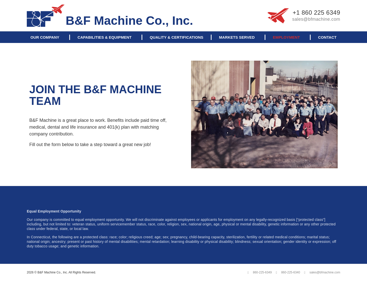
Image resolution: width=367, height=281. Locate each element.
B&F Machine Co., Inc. (129, 20)
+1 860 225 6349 (316, 12)
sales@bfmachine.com (316, 19)
